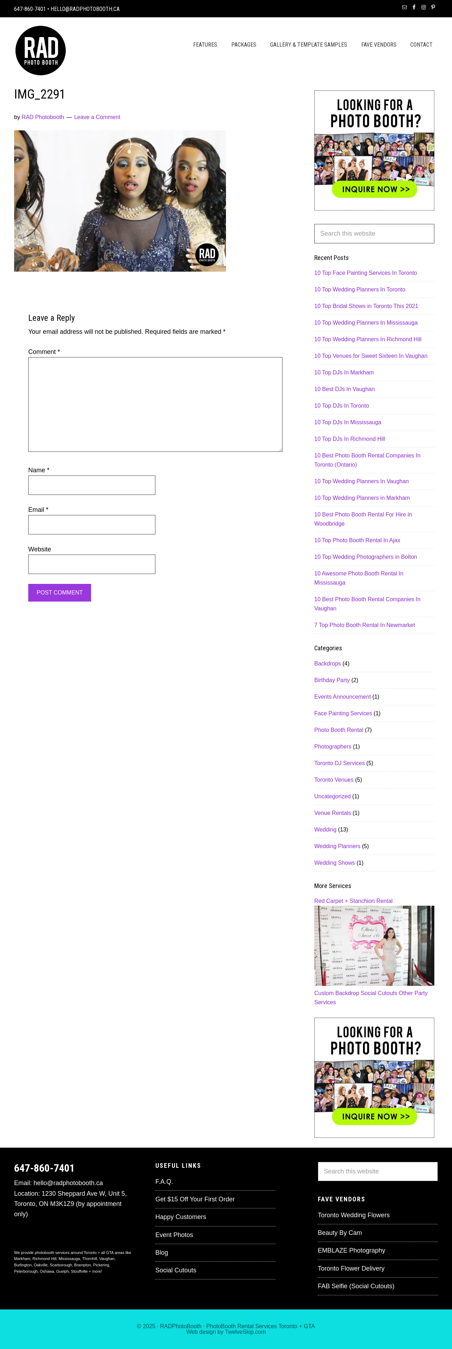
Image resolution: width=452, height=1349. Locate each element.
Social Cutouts (379, 993)
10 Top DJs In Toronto (341, 406)
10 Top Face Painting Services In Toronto (365, 273)
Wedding (325, 830)
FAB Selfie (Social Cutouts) (356, 1286)
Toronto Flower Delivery (351, 1268)
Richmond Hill (44, 1258)
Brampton (82, 1265)
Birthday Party (332, 680)
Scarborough (61, 1265)
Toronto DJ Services (339, 763)
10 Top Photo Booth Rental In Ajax (357, 540)
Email (38, 509)
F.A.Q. (164, 1181)
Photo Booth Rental (338, 730)
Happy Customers (180, 1216)
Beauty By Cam (340, 1232)
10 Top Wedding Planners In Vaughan (361, 481)
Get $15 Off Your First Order (195, 1199)
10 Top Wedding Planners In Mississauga (366, 323)
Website (39, 549)
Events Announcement (342, 697)
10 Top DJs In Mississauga (347, 422)
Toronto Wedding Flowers (354, 1215)
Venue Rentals (332, 813)
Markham (22, 1258)
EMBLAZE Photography (351, 1250)
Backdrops (327, 664)
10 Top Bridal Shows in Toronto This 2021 (366, 306)
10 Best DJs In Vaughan (344, 389)
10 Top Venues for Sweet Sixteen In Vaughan (371, 356)
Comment (44, 351)
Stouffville (79, 1271)
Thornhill (89, 1258)
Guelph (62, 1271)
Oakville (41, 1265)
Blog (161, 1252)
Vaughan (106, 1258)
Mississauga (69, 1258)
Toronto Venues (333, 780)
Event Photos (174, 1234)
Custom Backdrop (336, 993)
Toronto (288, 1326)
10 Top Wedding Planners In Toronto (359, 289)
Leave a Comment (97, 117)
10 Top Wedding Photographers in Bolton (365, 557)
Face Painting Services (343, 713)
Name (38, 470)
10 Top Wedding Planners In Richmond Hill (368, 339)
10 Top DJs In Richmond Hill (349, 439)
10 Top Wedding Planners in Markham (362, 498)
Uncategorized (332, 796)
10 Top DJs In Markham (344, 372)
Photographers (332, 747)
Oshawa (47, 1271)
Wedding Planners (337, 846)
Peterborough (26, 1271)
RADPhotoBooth (180, 1326)
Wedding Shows (334, 863)
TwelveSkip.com (245, 1332)
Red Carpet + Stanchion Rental (353, 901)
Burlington (23, 1265)
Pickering (101, 1265)
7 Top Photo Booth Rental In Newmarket (364, 625)
